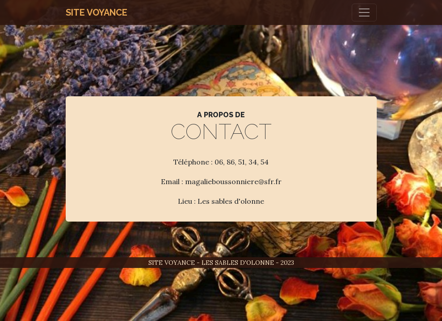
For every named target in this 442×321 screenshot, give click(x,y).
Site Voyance (96, 12)
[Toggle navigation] (364, 12)
